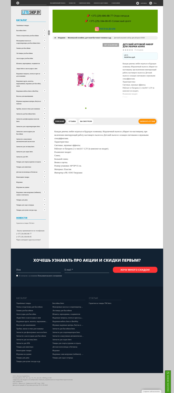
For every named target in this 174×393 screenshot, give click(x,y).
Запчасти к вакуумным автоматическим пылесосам (25, 140)
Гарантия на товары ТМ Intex (25, 223)
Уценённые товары (22, 25)
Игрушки (19, 182)
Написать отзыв (147, 121)
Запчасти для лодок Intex (24, 152)
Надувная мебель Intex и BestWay (27, 91)
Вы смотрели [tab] (86, 121)
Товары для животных (23, 167)
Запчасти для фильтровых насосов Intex (27, 120)
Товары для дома (22, 200)
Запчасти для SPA (22, 157)
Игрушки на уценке (22, 187)
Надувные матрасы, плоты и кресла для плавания (28, 75)
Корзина (144, 3)
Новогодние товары (22, 177)
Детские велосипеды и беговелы (26, 172)
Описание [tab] (59, 121)
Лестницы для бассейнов (24, 53)
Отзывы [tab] (72, 121)
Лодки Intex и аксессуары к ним (26, 68)
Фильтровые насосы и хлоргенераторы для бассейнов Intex (28, 42)
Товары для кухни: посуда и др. (26, 210)
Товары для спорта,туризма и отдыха (28, 162)
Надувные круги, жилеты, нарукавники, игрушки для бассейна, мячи (28, 83)
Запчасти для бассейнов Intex (26, 114)
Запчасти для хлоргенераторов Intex (28, 126)
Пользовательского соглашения (50, 276)
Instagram (105, 28)
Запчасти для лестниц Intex (25, 146)
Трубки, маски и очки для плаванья (28, 109)
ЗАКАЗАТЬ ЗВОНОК (171, 383)
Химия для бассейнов (23, 48)
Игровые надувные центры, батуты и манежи (28, 102)
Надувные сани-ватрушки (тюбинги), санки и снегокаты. (28, 194)
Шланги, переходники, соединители (28, 63)
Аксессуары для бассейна (24, 58)
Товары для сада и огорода (25, 205)
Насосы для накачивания (24, 96)
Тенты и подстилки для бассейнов (27, 35)
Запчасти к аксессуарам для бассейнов (25, 133)
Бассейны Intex (21, 30)
